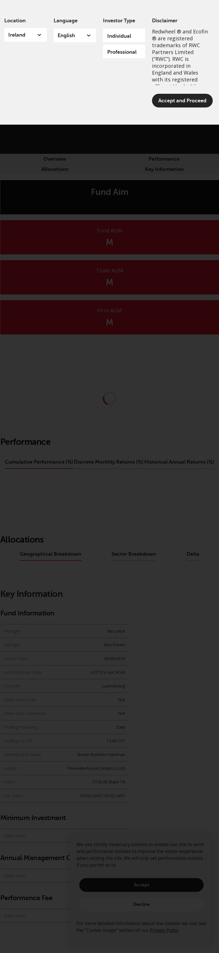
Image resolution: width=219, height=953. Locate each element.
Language (66, 20)
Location (15, 20)
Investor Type (119, 20)
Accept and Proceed (182, 100)
